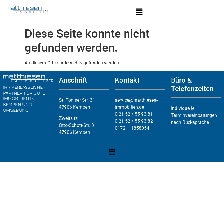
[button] (139, 12)
